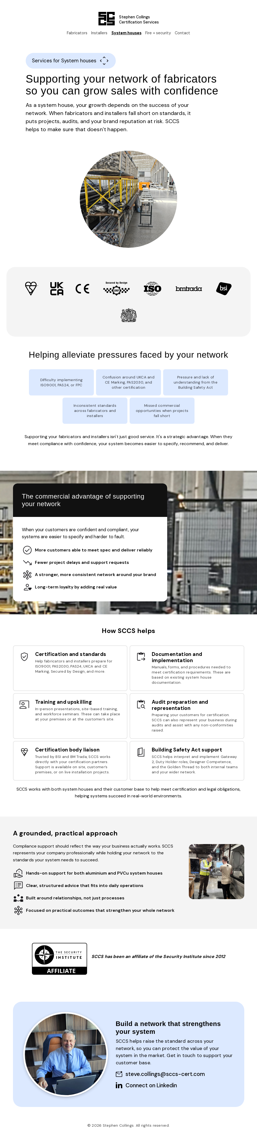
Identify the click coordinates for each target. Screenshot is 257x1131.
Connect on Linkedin (151, 1085)
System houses (126, 33)
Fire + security (158, 33)
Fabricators (77, 33)
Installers (99, 33)
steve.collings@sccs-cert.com (165, 1074)
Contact (182, 33)
